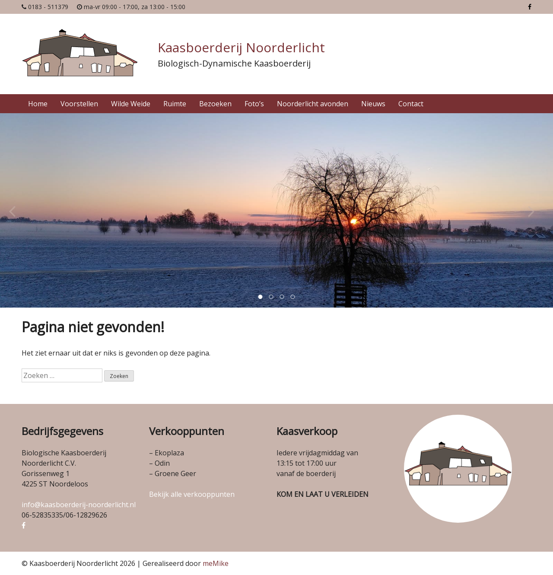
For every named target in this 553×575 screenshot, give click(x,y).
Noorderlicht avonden (312, 103)
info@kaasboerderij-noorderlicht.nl (79, 504)
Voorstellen (79, 103)
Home (38, 103)
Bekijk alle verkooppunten (192, 494)
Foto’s (254, 103)
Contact (410, 103)
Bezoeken (215, 103)
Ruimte (174, 103)
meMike (216, 563)
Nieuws (373, 103)
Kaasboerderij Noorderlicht (241, 47)
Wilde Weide (130, 103)
